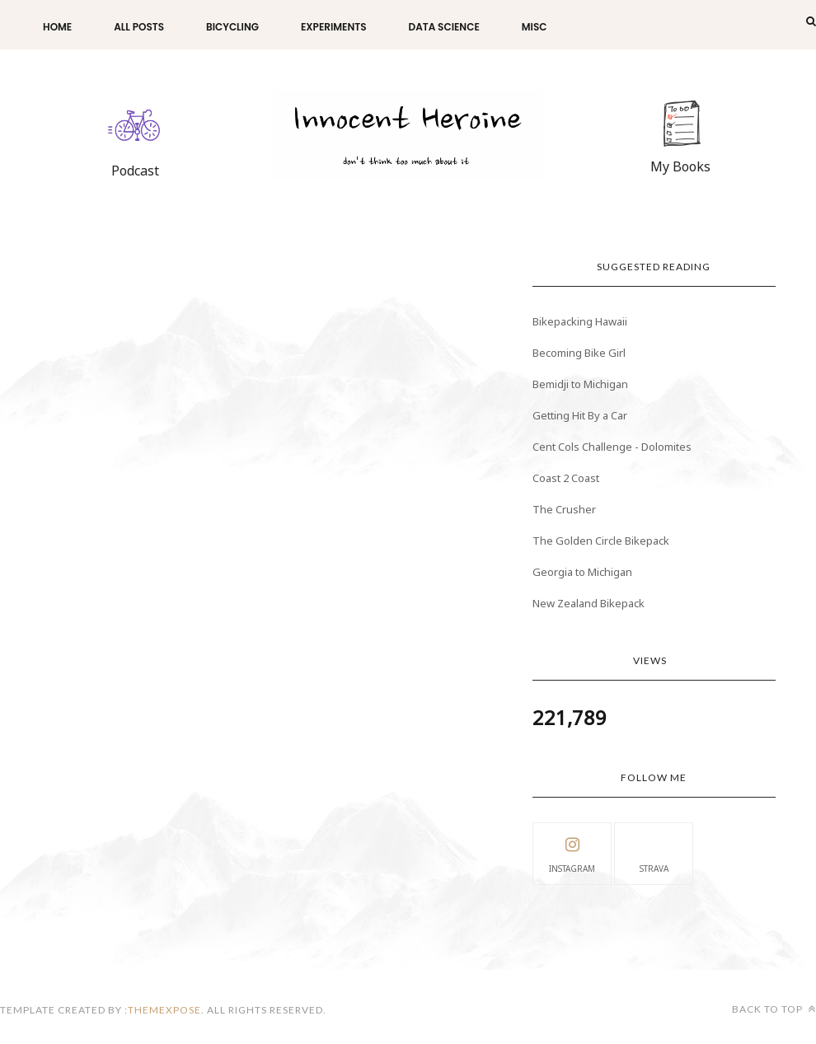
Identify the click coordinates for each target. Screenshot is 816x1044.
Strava (654, 852)
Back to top (774, 1009)
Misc (534, 27)
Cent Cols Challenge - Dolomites (612, 446)
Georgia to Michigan (582, 571)
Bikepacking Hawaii (579, 321)
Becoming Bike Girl (579, 352)
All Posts (139, 27)
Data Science (444, 27)
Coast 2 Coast (565, 478)
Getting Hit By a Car (579, 415)
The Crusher (564, 509)
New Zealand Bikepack (588, 603)
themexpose (164, 1010)
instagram (572, 852)
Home (57, 27)
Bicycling (232, 27)
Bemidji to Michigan (580, 384)
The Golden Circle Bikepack (600, 540)
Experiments (334, 27)
